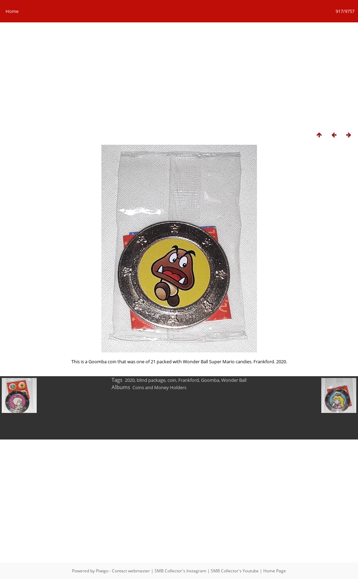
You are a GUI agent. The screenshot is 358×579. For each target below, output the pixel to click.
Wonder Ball (233, 380)
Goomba (210, 380)
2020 (130, 380)
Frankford (188, 380)
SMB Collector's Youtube (235, 571)
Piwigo (102, 571)
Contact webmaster (131, 571)
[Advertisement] (179, 75)
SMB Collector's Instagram (180, 571)
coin (171, 380)
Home (12, 11)
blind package (151, 380)
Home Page (274, 571)
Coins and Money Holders (159, 387)
